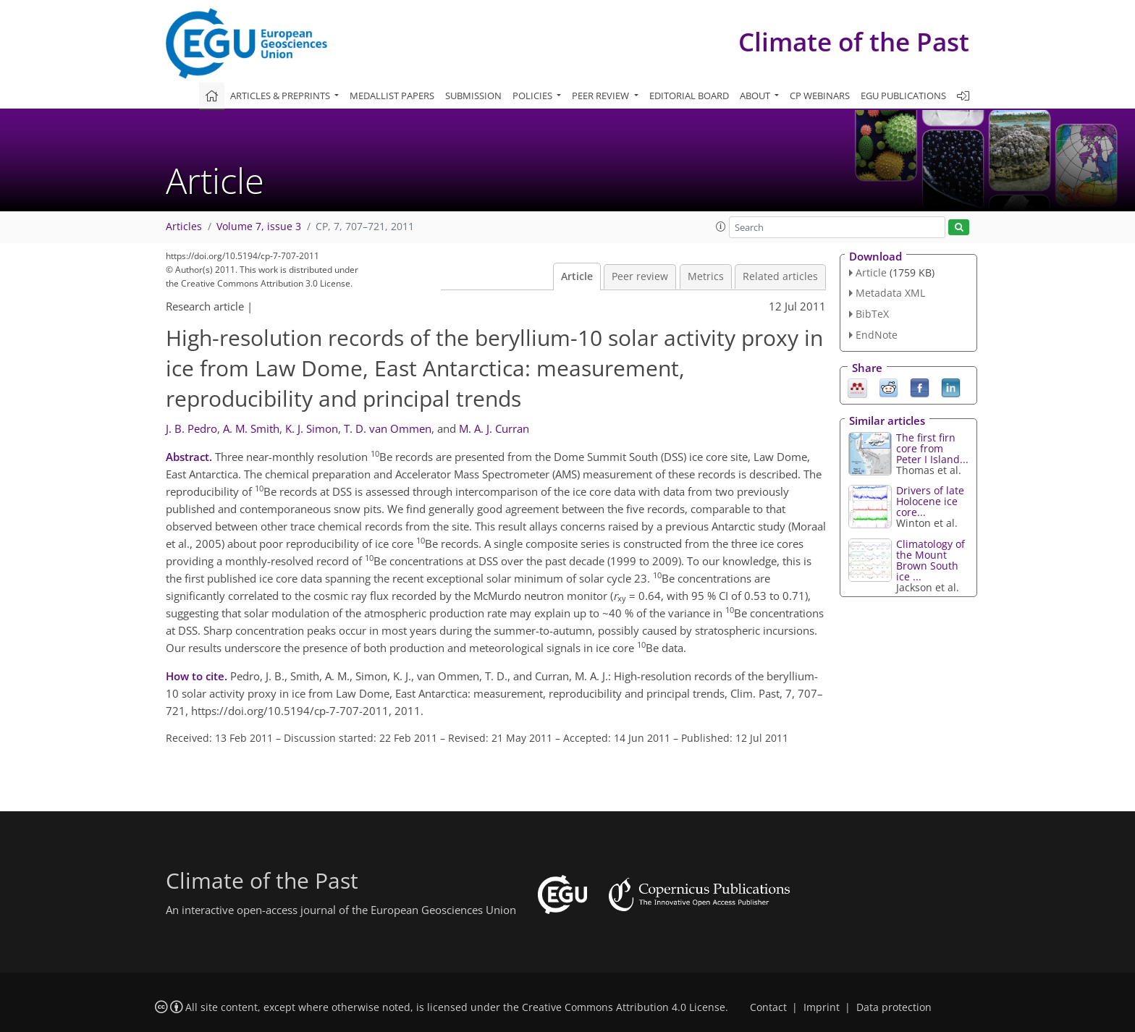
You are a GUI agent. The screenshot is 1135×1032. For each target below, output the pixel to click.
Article (577, 276)
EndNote (877, 335)
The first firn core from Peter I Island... (932, 448)
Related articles (780, 276)
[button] (721, 226)
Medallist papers (392, 95)
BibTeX (872, 314)
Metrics (706, 276)
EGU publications (903, 95)
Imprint (821, 1007)
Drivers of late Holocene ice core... (930, 501)
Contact (768, 1007)
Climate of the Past (853, 42)
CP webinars (820, 95)
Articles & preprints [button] (281, 95)
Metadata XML (890, 293)
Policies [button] (533, 95)
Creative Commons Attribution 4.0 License (623, 1007)
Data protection (894, 1007)
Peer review (640, 276)
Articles (184, 226)
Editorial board (689, 95)
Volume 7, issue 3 (258, 226)
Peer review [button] (601, 95)
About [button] (756, 95)
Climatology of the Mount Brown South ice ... (930, 560)
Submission (473, 95)
